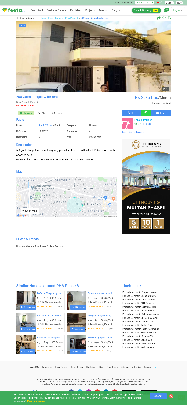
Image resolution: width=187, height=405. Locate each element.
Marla (169, 3)
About (34, 367)
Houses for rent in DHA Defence (138, 303)
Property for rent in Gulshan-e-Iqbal (139, 307)
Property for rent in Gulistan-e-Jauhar (140, 314)
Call (131, 112)
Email (161, 112)
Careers (147, 367)
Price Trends (112, 367)
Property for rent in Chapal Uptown (139, 292)
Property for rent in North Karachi (138, 343)
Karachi (59, 18)
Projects (90, 10)
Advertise (136, 367)
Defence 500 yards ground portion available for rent (62, 293)
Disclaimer (91, 367)
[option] (93, 56)
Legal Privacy (61, 367)
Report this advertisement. (133, 132)
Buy (33, 10)
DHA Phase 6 (71, 18)
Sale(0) (137, 124)
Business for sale (56, 10)
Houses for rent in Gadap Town (137, 325)
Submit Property (146, 10)
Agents (103, 10)
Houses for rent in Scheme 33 (137, 340)
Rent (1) (147, 124)
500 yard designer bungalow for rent (106, 315)
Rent (40, 10)
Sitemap (125, 367)
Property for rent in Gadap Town (138, 321)
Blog (117, 2)
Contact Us (127, 2)
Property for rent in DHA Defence (138, 299)
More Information (36, 401)
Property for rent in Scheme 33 (137, 336)
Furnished (76, 10)
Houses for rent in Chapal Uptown (139, 296)
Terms (77, 367)
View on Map (29, 210)
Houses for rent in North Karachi (138, 347)
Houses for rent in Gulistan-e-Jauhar (140, 318)
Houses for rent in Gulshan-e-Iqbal (139, 310)
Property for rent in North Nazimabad (140, 329)
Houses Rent (46, 18)
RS (179, 3)
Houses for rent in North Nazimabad (140, 332)
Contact (47, 367)
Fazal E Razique (143, 119)
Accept (158, 396)
